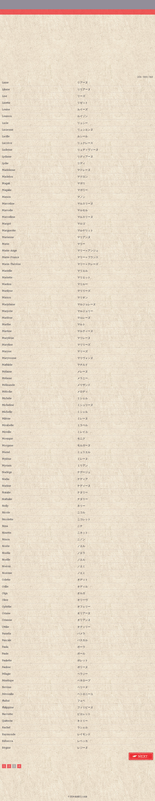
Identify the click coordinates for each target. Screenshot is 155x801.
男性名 (64, 4)
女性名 (38, 4)
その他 (116, 4)
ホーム (142, 4)
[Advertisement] (77, 45)
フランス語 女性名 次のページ (141, 756)
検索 (12, 4)
